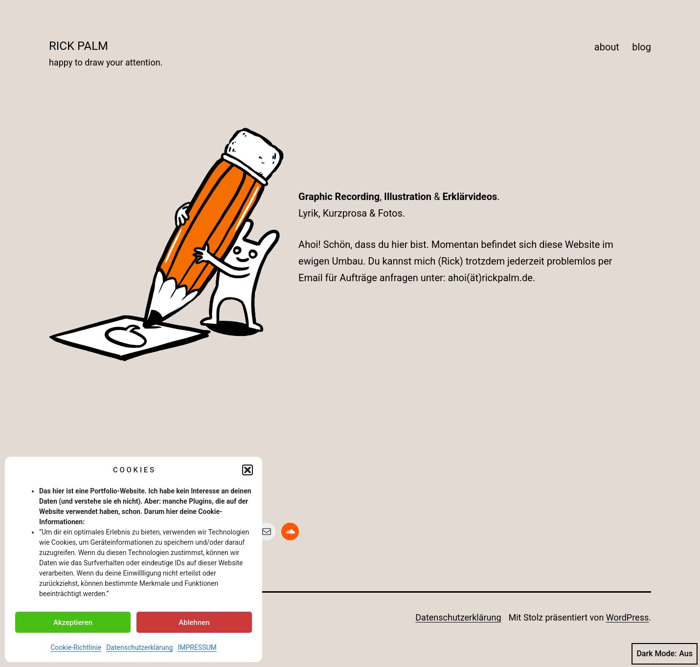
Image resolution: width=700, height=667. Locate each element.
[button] (247, 470)
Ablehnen (194, 622)
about (606, 47)
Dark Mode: (664, 654)
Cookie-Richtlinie (75, 647)
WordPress (627, 617)
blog (641, 47)
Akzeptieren (72, 622)
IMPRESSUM (197, 647)
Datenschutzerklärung (139, 647)
